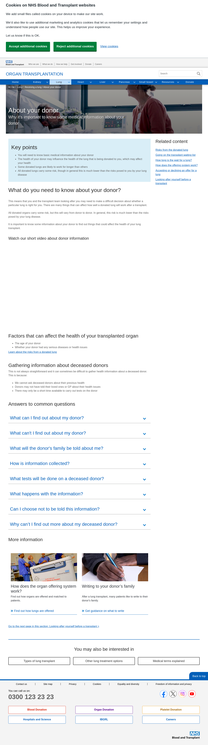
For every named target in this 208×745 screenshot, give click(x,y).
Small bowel (146, 82)
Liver (102, 82)
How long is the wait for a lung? (174, 160)
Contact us (21, 684)
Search (198, 73)
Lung (59, 82)
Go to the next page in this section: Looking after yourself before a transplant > (53, 626)
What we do (47, 64)
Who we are (33, 64)
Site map (47, 684)
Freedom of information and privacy (174, 684)
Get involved (76, 64)
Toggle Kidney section (47, 82)
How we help (61, 64)
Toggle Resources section (177, 82)
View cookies (109, 46)
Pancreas (124, 82)
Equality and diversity (128, 684)
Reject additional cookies (75, 46)
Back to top (199, 676)
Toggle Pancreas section (134, 82)
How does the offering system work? (177, 165)
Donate (88, 64)
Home (15, 82)
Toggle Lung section (68, 82)
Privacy (72, 684)
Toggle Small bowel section (156, 82)
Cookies (97, 684)
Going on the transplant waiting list (176, 155)
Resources (168, 82)
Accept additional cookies (28, 46)
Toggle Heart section (90, 82)
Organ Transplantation (34, 74)
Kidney (37, 82)
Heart (81, 82)
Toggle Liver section (112, 82)
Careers (98, 64)
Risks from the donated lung (172, 150)
